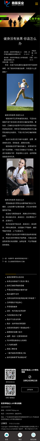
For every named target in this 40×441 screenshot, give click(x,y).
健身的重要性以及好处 (15, 277)
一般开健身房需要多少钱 (16, 353)
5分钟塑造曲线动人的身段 (17, 340)
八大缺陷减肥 (12, 345)
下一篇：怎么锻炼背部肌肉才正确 (13, 261)
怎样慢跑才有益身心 (14, 302)
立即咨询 (30, 389)
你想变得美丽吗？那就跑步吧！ (19, 328)
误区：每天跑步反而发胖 (16, 311)
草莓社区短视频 (14, 423)
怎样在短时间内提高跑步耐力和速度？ (21, 298)
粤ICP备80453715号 (31, 429)
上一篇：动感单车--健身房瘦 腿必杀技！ (15, 258)
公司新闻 (19, 33)
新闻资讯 (11, 33)
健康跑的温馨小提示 (14, 332)
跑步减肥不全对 (13, 294)
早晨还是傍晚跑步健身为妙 (17, 290)
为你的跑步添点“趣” (14, 315)
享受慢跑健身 (12, 307)
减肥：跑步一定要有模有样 (17, 336)
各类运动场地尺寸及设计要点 (18, 281)
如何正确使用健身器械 (15, 286)
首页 (4, 33)
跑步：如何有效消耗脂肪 (16, 323)
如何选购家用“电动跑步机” (17, 357)
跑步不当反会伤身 (14, 319)
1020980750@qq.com (12, 410)
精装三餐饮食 (12, 349)
